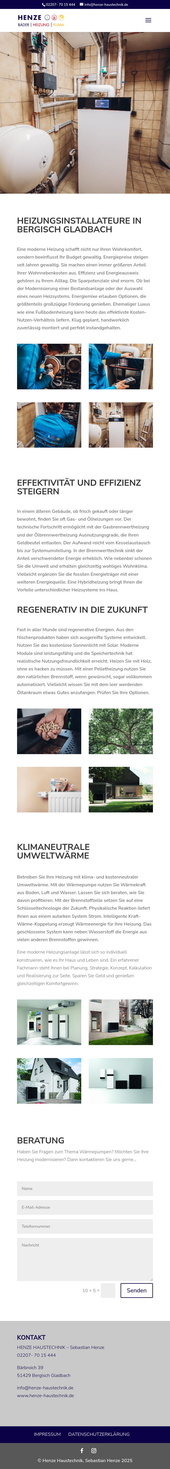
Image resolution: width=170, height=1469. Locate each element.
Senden (137, 1290)
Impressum (47, 1434)
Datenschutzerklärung (99, 1434)
